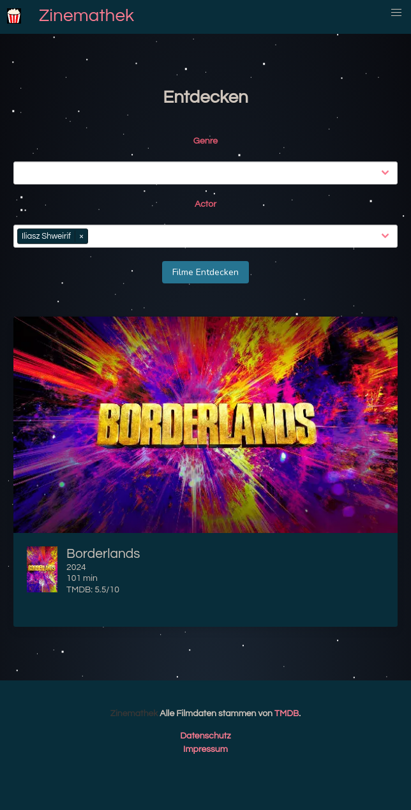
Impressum (205, 749)
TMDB (286, 713)
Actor (205, 204)
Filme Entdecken (205, 272)
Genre (205, 141)
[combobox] (208, 173)
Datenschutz (205, 735)
